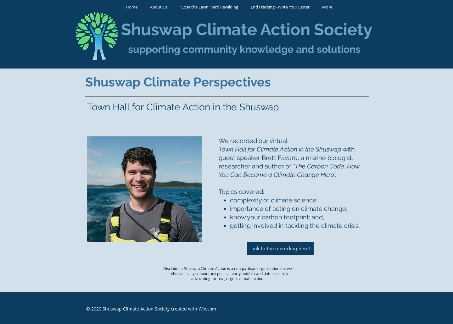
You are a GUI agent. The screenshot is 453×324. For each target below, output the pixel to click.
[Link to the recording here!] (280, 248)
